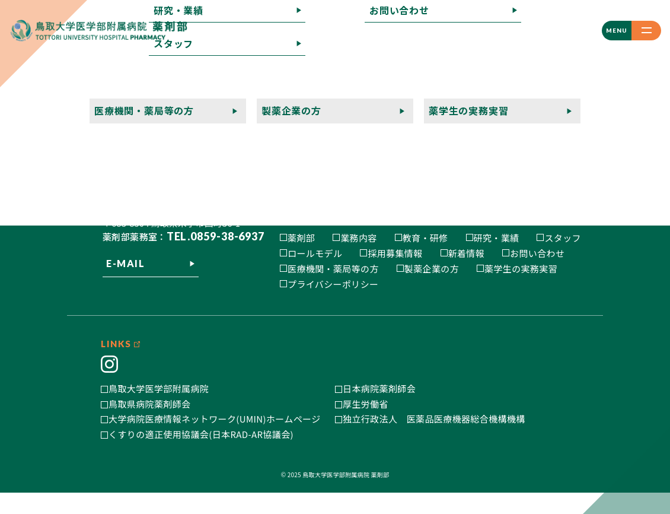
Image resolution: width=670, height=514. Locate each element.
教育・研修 (425, 237)
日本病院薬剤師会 (379, 410)
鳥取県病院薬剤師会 (149, 424)
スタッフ (562, 237)
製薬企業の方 (431, 268)
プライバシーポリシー (333, 284)
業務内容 (358, 237)
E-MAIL (125, 296)
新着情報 (466, 253)
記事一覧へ (23, 108)
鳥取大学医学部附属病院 (159, 410)
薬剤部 (301, 237)
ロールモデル (315, 253)
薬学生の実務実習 (520, 268)
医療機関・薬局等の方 (333, 268)
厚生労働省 (365, 424)
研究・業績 (496, 237)
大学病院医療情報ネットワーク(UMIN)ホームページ (215, 440)
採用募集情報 (395, 253)
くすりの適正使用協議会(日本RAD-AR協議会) (201, 455)
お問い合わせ (537, 253)
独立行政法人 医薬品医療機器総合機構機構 (434, 440)
